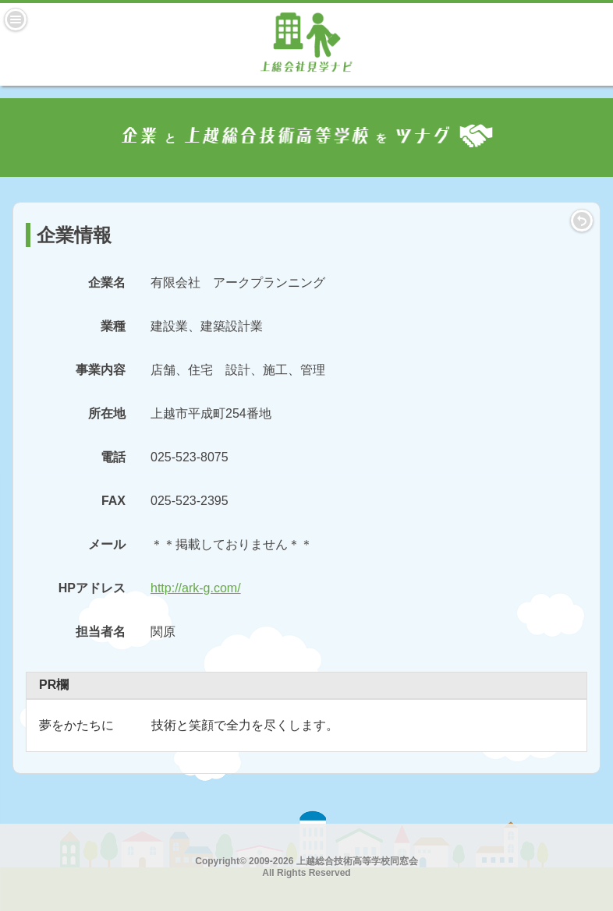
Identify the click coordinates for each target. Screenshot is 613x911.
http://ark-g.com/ (196, 588)
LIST (582, 220)
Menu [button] (15, 19)
